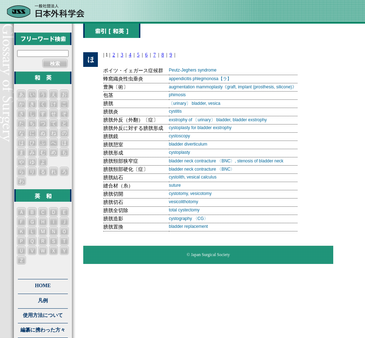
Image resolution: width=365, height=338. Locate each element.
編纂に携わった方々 (42, 330)
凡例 (43, 300)
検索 (55, 64)
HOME (43, 285)
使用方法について (43, 315)
